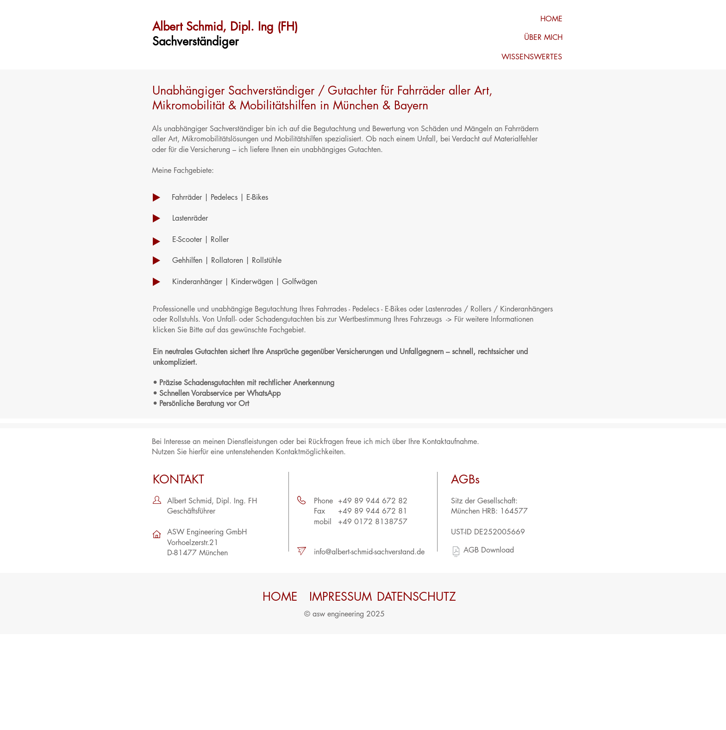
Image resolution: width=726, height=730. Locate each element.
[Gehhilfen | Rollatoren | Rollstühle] (264, 260)
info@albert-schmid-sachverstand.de (369, 552)
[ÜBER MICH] (530, 37)
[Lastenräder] (264, 218)
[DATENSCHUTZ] (416, 596)
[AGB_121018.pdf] (456, 552)
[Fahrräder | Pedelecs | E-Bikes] (264, 197)
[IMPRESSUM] (340, 596)
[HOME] (530, 19)
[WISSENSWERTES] (530, 57)
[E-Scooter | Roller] (264, 239)
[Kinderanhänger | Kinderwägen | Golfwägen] (301, 282)
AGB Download (488, 550)
